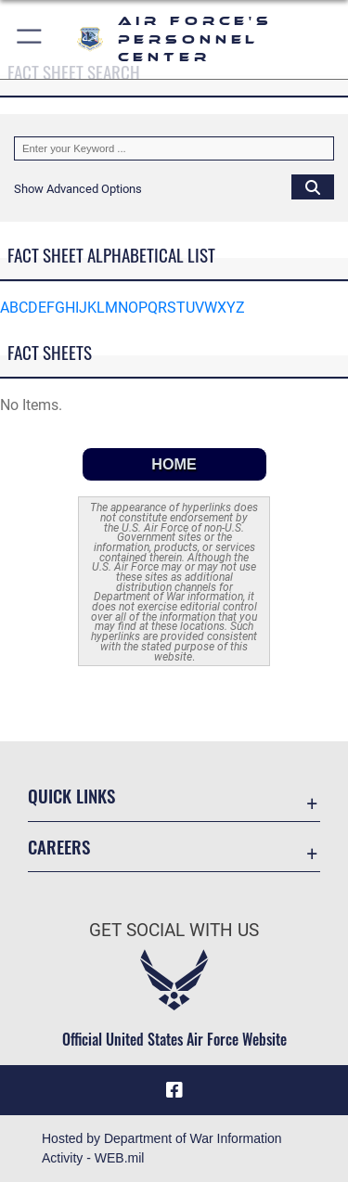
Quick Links (71, 795)
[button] (30, 39)
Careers (59, 846)
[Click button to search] (312, 186)
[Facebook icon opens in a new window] (174, 1090)
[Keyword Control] (174, 148)
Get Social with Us (174, 930)
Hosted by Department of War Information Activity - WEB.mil (162, 1148)
